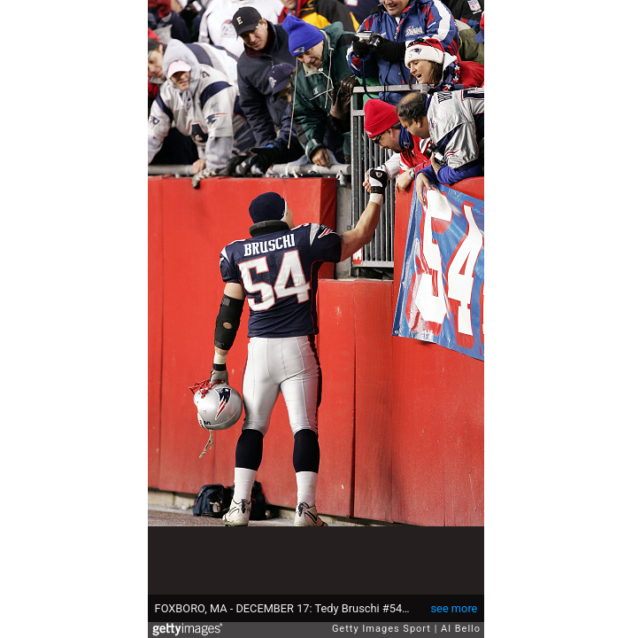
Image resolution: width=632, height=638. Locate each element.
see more (454, 608)
